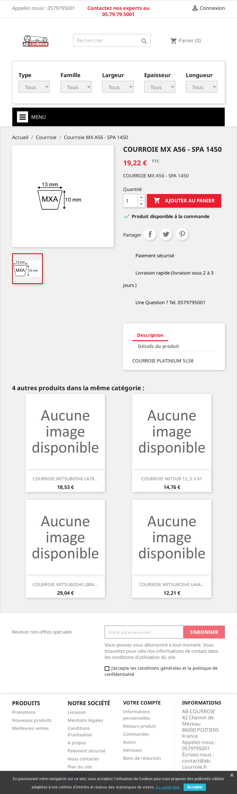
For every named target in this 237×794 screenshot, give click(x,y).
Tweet (166, 234)
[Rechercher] (112, 40)
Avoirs (129, 742)
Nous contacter (83, 759)
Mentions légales (85, 720)
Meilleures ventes (30, 728)
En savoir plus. (168, 787)
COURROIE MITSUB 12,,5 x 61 (171, 479)
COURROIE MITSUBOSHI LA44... (171, 584)
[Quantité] (130, 201)
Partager (150, 234)
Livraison (77, 712)
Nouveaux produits (32, 720)
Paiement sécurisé (87, 751)
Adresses (132, 750)
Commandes (136, 734)
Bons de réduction (142, 758)
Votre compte (142, 702)
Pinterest (182, 234)
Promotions (23, 712)
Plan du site (80, 767)
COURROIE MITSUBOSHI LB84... (65, 584)
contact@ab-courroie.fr (196, 763)
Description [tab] (150, 335)
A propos (77, 743)
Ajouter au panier (184, 201)
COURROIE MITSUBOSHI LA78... (65, 479)
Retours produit (139, 726)
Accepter (194, 787)
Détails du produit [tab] (158, 346)
